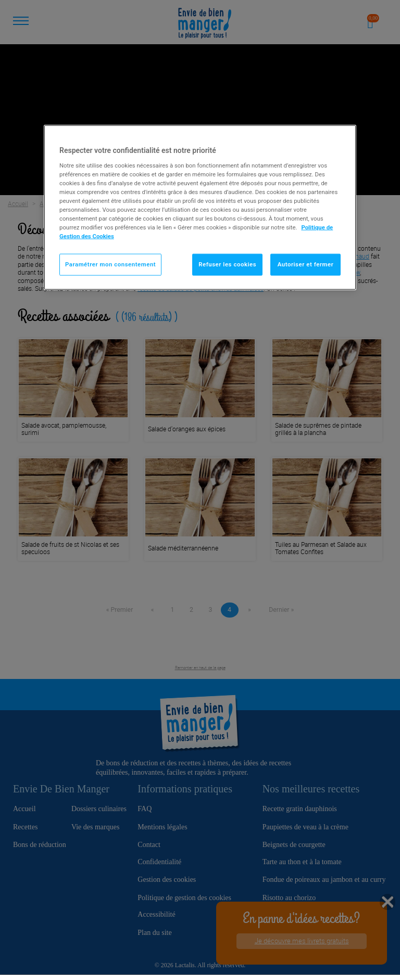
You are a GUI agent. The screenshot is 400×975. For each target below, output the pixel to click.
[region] (200, 207)
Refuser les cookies (227, 264)
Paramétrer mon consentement (110, 264)
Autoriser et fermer (306, 264)
